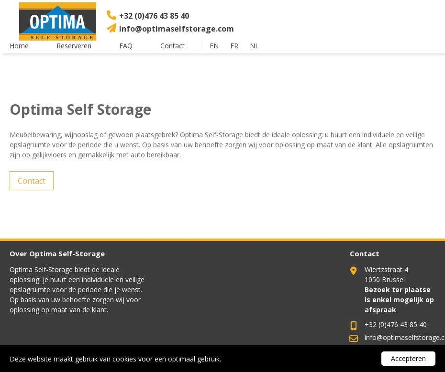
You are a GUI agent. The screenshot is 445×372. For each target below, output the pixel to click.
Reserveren (73, 45)
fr (234, 45)
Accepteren (408, 358)
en (214, 45)
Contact (172, 45)
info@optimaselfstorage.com (176, 28)
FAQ (126, 45)
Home (19, 45)
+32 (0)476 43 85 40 (154, 16)
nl (254, 45)
